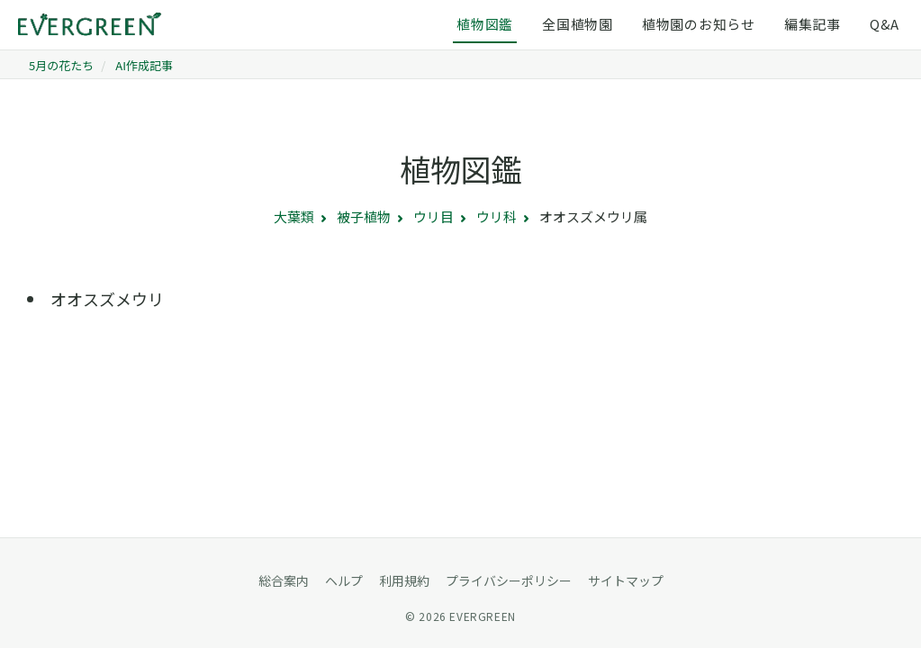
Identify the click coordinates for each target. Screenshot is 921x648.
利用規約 (404, 581)
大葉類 (294, 216)
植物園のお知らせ (698, 23)
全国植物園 (577, 23)
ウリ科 (496, 216)
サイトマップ (626, 581)
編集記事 (812, 23)
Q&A (884, 23)
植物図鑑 (484, 23)
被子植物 (364, 216)
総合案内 (283, 581)
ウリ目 (433, 216)
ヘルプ (344, 581)
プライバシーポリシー (509, 581)
